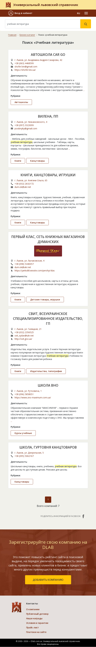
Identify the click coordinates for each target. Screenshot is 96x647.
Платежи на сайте (36, 632)
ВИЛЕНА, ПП (48, 116)
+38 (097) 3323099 (24, 125)
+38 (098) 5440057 (24, 263)
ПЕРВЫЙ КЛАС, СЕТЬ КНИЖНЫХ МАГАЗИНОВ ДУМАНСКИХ (48, 239)
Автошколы (21, 102)
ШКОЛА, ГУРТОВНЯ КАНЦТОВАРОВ (48, 447)
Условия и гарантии (37, 623)
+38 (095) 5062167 (24, 455)
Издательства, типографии (46, 371)
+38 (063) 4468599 (24, 63)
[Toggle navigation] (86, 13)
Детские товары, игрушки (45, 299)
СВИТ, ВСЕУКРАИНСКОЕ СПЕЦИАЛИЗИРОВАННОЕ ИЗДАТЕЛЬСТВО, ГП (48, 319)
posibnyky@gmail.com (26, 128)
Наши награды (34, 618)
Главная (12, 34)
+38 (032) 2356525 (24, 332)
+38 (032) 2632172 (24, 183)
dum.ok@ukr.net (23, 186)
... (84, 90)
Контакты (32, 603)
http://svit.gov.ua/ (23, 338)
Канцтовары (37, 160)
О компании (32, 609)
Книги (18, 160)
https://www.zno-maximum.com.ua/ (33, 397)
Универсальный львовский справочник (45, 5)
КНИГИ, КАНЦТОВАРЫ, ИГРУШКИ (48, 175)
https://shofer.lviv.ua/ (25, 69)
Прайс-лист (32, 627)
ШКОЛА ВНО (48, 385)
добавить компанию (48, 580)
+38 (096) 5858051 (24, 394)
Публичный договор (37, 614)
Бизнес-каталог (27, 34)
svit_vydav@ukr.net (24, 335)
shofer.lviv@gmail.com (26, 66)
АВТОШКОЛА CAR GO (48, 54)
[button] (20, 13)
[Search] (42, 23)
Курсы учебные (23, 433)
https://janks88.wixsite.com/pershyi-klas (35, 270)
